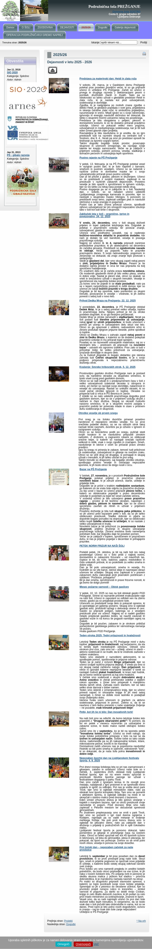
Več (96, 944)
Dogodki (71, 924)
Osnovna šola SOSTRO (126, 11)
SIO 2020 (12, 72)
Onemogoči (83, 944)
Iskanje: (96, 42)
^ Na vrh (141, 920)
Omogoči (63, 944)
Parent (52, 70)
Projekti (68, 920)
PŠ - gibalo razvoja (18, 155)
